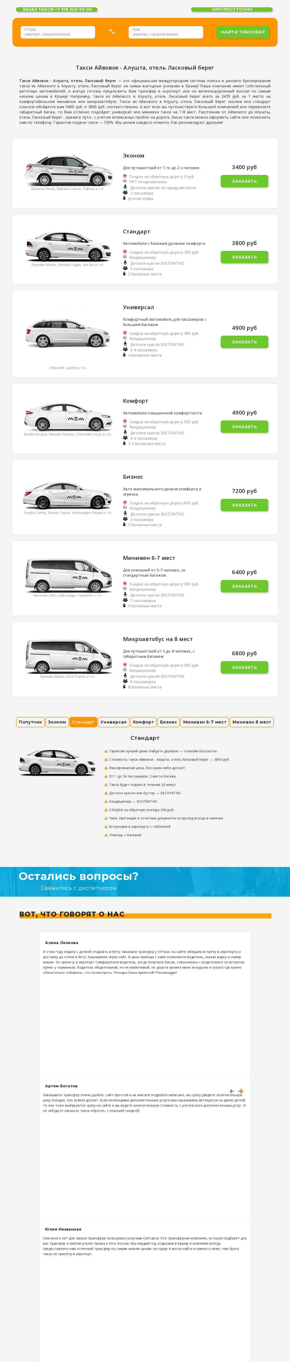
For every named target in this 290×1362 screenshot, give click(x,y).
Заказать (244, 181)
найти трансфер (243, 32)
